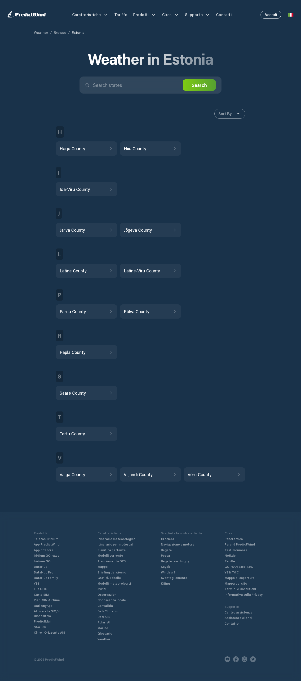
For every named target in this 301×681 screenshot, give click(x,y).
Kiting (165, 583)
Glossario (104, 633)
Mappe (102, 566)
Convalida (105, 606)
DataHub (40, 566)
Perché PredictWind (240, 544)
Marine (102, 628)
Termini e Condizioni (240, 589)
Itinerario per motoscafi (115, 544)
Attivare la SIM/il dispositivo (47, 613)
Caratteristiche (90, 15)
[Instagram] (244, 659)
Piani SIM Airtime (47, 600)
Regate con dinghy (175, 561)
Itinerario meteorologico (116, 539)
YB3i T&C (232, 572)
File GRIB (40, 589)
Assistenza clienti (238, 618)
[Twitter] (253, 659)
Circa (170, 15)
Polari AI (103, 622)
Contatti (224, 14)
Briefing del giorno (111, 572)
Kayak (165, 566)
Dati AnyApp (43, 606)
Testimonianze (236, 550)
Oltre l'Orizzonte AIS (49, 632)
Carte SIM (41, 594)
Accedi (271, 14)
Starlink (40, 627)
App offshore (43, 550)
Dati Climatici (107, 611)
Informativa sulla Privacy (244, 594)
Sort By (229, 114)
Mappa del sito (236, 583)
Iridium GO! (43, 561)
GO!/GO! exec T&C (239, 566)
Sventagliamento (174, 578)
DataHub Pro (43, 572)
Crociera (167, 539)
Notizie (230, 555)
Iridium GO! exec (46, 555)
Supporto (197, 15)
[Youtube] (227, 659)
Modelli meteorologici (114, 583)
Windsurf (168, 572)
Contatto (232, 623)
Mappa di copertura (240, 578)
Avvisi (101, 589)
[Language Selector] (290, 14)
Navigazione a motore (178, 544)
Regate (166, 550)
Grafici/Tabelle (109, 578)
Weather (41, 32)
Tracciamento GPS (111, 561)
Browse (60, 32)
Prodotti (144, 15)
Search (199, 85)
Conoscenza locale (111, 600)
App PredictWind (47, 544)
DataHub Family (46, 578)
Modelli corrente (110, 555)
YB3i (37, 583)
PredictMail (43, 621)
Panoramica (234, 539)
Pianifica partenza (111, 550)
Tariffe (121, 14)
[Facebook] (236, 659)
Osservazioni (107, 594)
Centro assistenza (238, 612)
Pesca (165, 555)
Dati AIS (103, 617)
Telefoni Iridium (46, 539)
